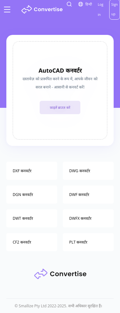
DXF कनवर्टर (22, 170)
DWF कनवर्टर (79, 194)
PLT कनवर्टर (78, 242)
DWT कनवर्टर (23, 218)
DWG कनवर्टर (79, 170)
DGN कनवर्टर (23, 194)
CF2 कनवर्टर (22, 242)
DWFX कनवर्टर (80, 218)
